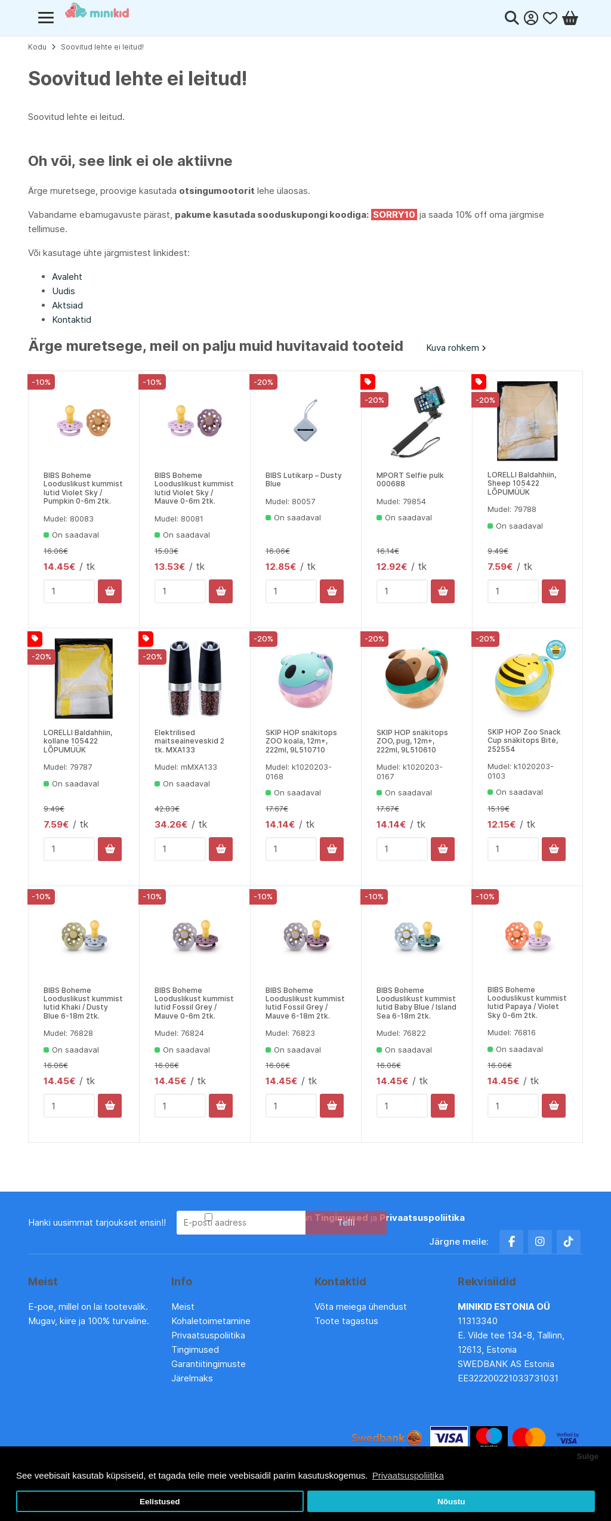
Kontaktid (71, 319)
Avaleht (67, 276)
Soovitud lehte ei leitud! (102, 46)
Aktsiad (67, 305)
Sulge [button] (587, 1456)
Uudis (63, 291)
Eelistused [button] (160, 1501)
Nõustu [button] (451, 1501)
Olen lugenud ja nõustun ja (340, 1217)
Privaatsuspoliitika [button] (408, 1475)
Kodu (37, 46)
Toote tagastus (346, 1320)
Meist (183, 1306)
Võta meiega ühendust (361, 1306)
